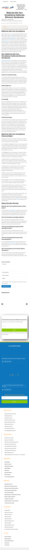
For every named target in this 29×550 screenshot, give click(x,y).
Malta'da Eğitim (16, 23)
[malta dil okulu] (5, 1)
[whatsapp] (18, 375)
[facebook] (10, 375)
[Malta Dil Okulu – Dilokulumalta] (8, 6)
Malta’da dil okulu (13, 210)
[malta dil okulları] (13, 1)
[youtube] (15, 374)
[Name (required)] (15, 272)
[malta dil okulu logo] (14, 364)
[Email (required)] (15, 275)
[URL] (15, 278)
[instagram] (13, 375)
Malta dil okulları (6, 41)
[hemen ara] (7, 361)
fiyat (11, 35)
